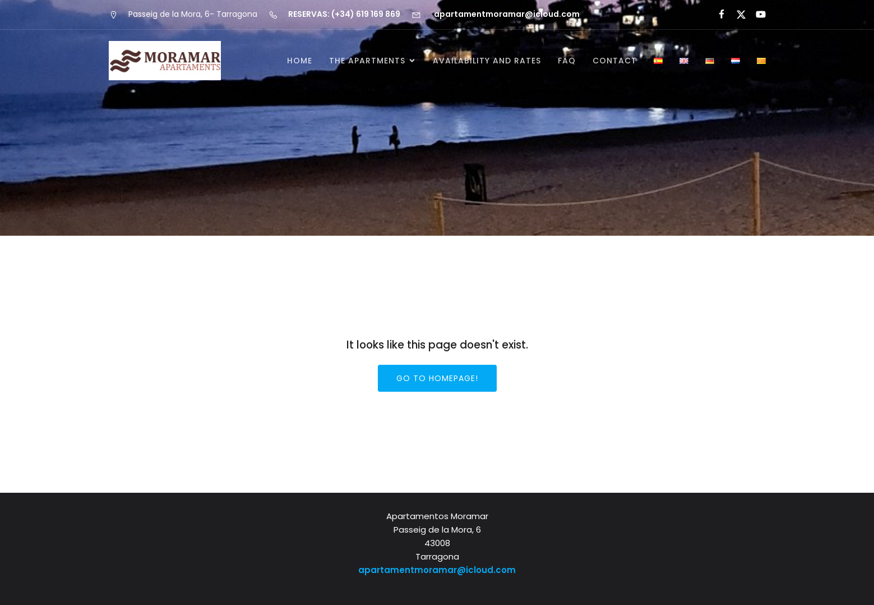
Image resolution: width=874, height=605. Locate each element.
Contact (615, 60)
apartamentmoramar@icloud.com (437, 570)
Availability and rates (487, 60)
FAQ (567, 60)
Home (299, 60)
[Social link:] (717, 15)
